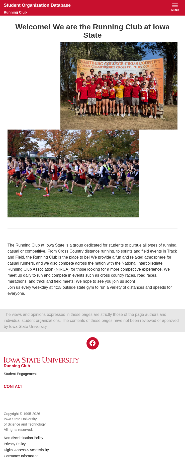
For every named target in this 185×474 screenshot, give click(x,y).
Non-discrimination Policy (23, 438)
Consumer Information (21, 456)
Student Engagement (20, 374)
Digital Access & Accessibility (26, 450)
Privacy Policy (15, 444)
